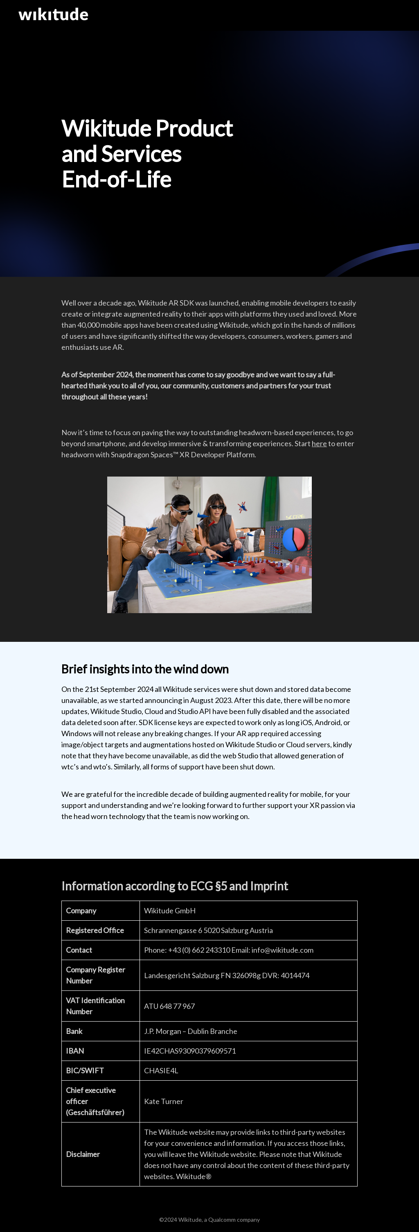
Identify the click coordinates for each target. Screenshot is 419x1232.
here (319, 443)
